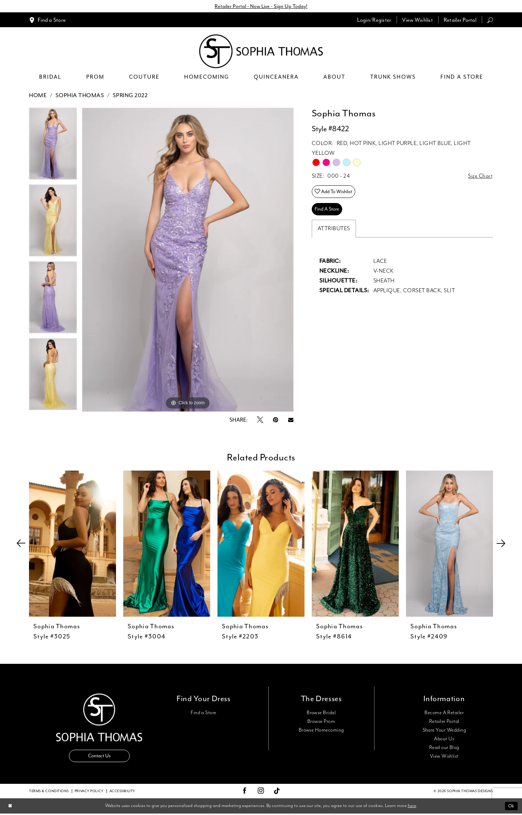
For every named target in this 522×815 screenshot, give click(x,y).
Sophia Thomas (79, 95)
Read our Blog (444, 748)
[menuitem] (47, 20)
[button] (374, 20)
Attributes (334, 230)
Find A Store (328, 211)
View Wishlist (444, 757)
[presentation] (72, 544)
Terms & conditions (49, 792)
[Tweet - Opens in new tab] (260, 421)
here (412, 807)
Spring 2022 (130, 95)
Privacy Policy (89, 792)
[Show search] (490, 20)
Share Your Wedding (444, 730)
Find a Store (203, 713)
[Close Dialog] (10, 807)
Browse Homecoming (321, 730)
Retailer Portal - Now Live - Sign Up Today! (261, 6)
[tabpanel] (53, 146)
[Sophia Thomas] (261, 52)
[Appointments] (47, 20)
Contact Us (99, 757)
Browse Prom (321, 722)
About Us (444, 739)
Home (38, 95)
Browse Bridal (321, 713)
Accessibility (122, 792)
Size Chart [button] (480, 176)
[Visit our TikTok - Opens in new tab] (277, 792)
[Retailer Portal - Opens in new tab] (460, 20)
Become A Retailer (444, 713)
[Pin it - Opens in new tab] (276, 420)
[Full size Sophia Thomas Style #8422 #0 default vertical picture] (187, 260)
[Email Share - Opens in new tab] (291, 420)
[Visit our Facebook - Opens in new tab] (244, 792)
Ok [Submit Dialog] (511, 807)
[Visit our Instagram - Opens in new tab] (261, 792)
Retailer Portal (444, 722)
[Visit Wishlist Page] (417, 20)
